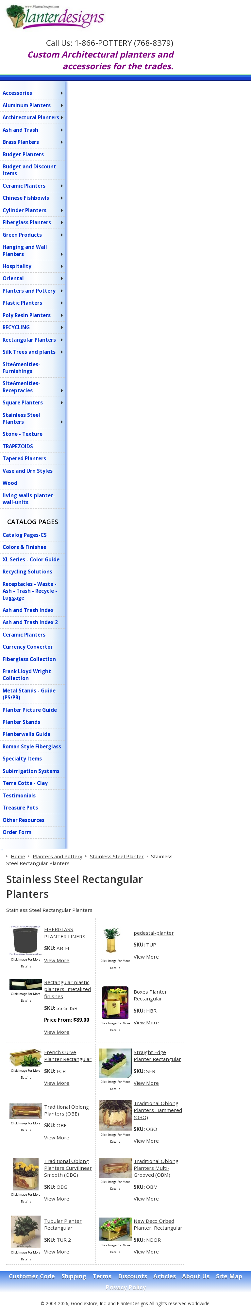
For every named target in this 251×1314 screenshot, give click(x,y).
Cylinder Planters (24, 210)
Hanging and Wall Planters (25, 250)
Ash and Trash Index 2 (30, 622)
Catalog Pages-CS (25, 535)
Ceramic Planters (24, 185)
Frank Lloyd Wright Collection (27, 674)
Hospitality (17, 266)
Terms (101, 1276)
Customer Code (32, 1276)
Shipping (73, 1276)
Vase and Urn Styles (28, 471)
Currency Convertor (28, 646)
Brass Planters (21, 142)
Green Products (22, 234)
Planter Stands (21, 722)
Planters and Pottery (29, 290)
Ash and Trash (20, 130)
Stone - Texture (22, 434)
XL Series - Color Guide (31, 559)
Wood (10, 483)
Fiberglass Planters (27, 222)
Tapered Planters (24, 458)
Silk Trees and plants (29, 352)
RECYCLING (16, 327)
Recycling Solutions (27, 571)
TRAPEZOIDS (18, 446)
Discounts (132, 1276)
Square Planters (23, 402)
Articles (164, 1276)
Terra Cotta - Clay (25, 783)
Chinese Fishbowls (26, 198)
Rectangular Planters (29, 339)
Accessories (17, 93)
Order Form (17, 832)
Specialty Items (22, 758)
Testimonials (19, 795)
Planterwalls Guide (26, 734)
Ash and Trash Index (28, 610)
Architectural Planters (31, 117)
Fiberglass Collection (29, 659)
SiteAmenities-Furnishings (21, 367)
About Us (195, 1276)
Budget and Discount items (29, 170)
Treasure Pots (20, 807)
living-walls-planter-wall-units (29, 498)
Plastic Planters (22, 302)
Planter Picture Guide (30, 710)
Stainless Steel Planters (21, 418)
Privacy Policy (126, 1287)
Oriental (13, 278)
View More (56, 960)
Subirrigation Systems (31, 771)
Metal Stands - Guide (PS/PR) (29, 694)
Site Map (229, 1276)
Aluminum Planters (27, 105)
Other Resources (23, 820)
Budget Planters (23, 154)
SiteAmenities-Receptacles (21, 386)
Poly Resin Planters (27, 315)
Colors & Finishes (24, 547)
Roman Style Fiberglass (32, 746)
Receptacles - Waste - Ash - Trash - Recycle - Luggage (30, 591)
